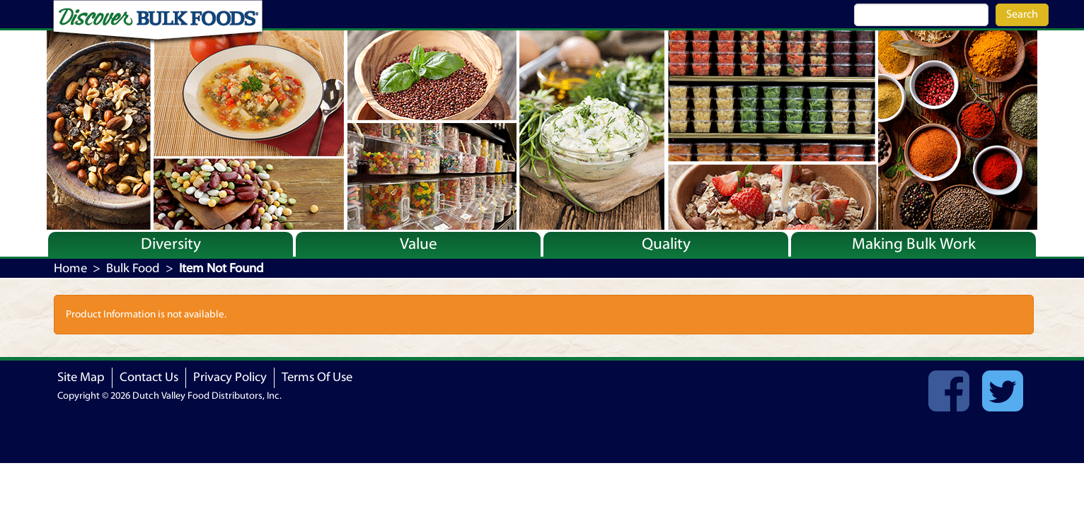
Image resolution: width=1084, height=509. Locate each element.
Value (418, 244)
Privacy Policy (230, 377)
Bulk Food (133, 268)
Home (70, 268)
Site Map (81, 377)
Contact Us (149, 377)
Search (1022, 14)
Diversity (171, 244)
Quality (666, 244)
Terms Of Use (317, 377)
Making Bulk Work (914, 244)
